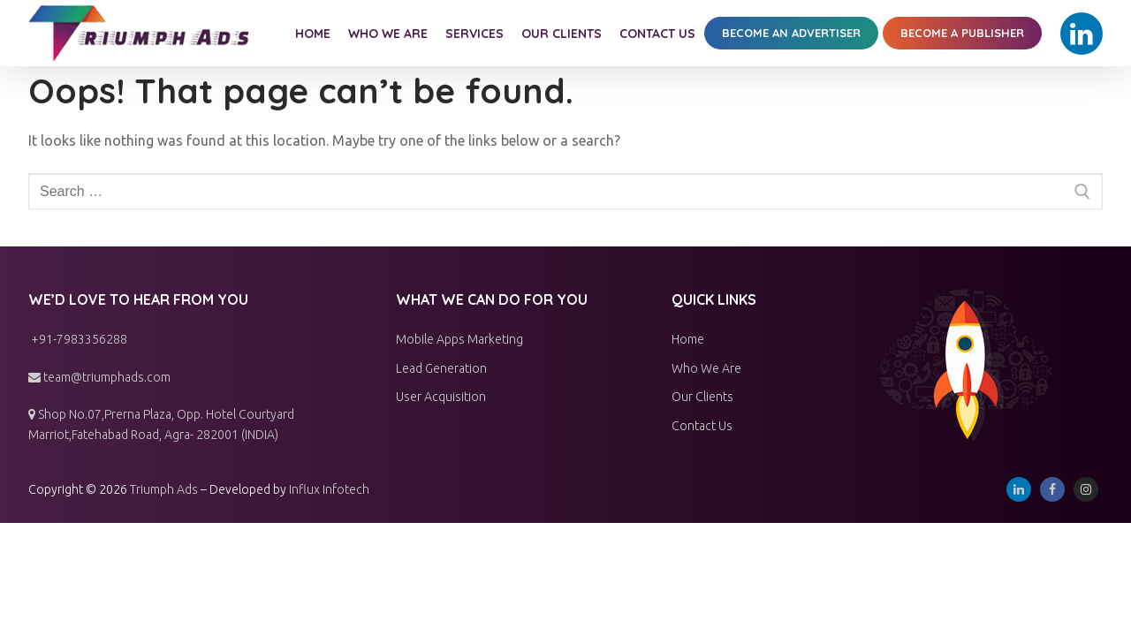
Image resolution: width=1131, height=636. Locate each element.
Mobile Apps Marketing (459, 339)
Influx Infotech (329, 489)
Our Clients (702, 397)
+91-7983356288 (77, 339)
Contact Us (702, 426)
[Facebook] (1052, 489)
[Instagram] (1086, 489)
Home (688, 339)
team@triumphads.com (99, 377)
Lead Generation (441, 368)
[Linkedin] (1081, 33)
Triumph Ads (164, 489)
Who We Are (706, 368)
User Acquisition (441, 397)
